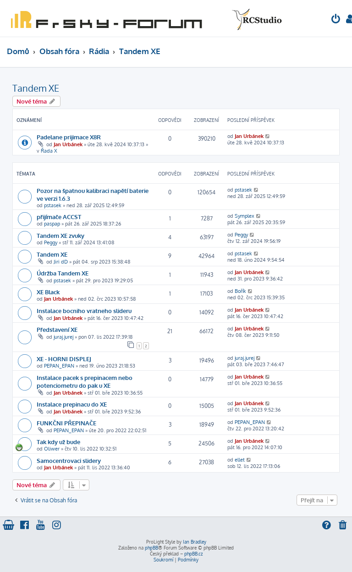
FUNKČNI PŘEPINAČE (66, 423)
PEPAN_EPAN (59, 366)
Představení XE (57, 329)
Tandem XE (35, 88)
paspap (52, 223)
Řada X (49, 151)
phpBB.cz (193, 553)
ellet (240, 459)
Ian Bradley (194, 541)
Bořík (240, 291)
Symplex (244, 216)
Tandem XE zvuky (60, 235)
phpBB (151, 547)
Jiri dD (61, 261)
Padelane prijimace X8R (69, 137)
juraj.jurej (63, 337)
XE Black (48, 292)
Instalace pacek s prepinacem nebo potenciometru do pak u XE (84, 381)
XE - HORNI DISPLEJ (64, 359)
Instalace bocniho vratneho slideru (84, 310)
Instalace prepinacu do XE (72, 404)
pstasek (52, 205)
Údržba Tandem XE (62, 273)
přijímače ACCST (59, 216)
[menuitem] (336, 20)
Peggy (50, 242)
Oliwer (52, 449)
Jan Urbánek (68, 144)
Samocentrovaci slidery (69, 460)
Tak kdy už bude (58, 442)
